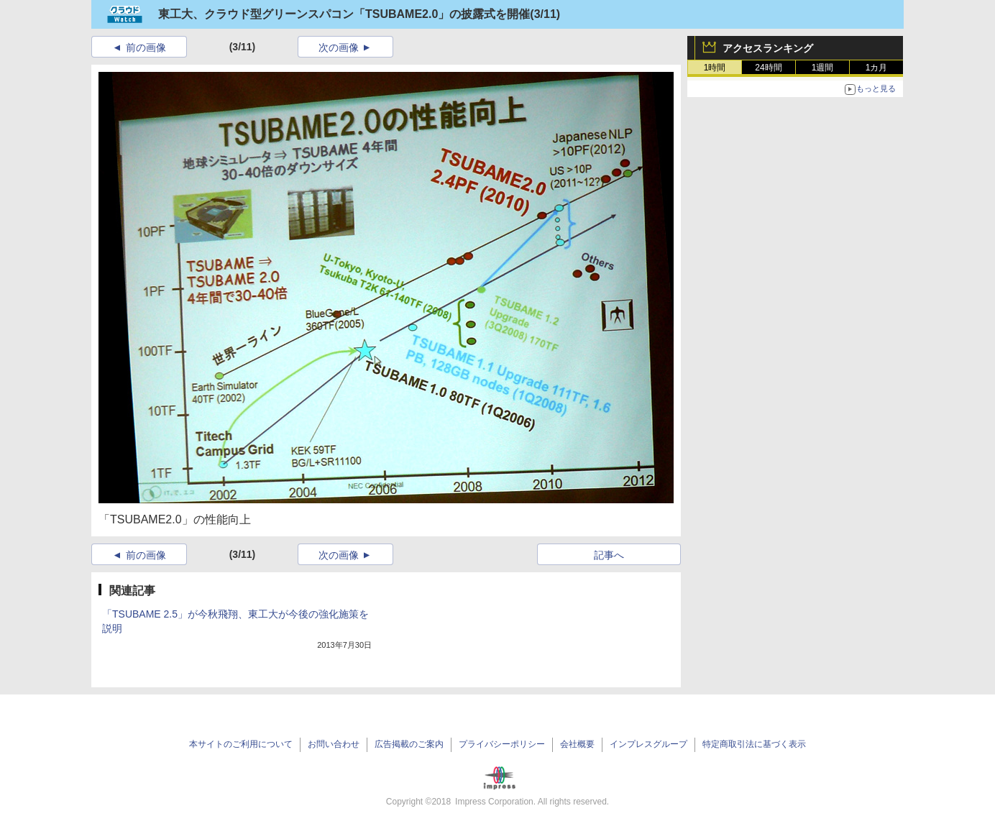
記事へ (609, 555)
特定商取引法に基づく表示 (754, 744)
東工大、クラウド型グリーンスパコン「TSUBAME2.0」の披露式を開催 (344, 14)
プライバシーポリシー (502, 744)
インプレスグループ (648, 744)
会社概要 (577, 744)
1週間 (823, 68)
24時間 (768, 68)
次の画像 (338, 47)
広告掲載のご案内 (409, 744)
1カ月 (877, 68)
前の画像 (146, 47)
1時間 (715, 68)
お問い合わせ (333, 744)
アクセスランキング (768, 48)
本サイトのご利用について (241, 744)
